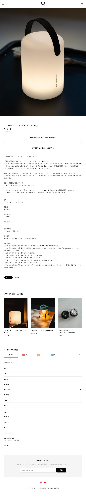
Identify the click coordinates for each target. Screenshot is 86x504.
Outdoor (7, 389)
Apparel (7, 400)
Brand (6, 384)
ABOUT (7, 422)
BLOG (6, 427)
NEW (6, 405)
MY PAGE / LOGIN (12, 440)
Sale (6, 368)
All (5, 374)
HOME (6, 416)
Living (6, 394)
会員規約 (56, 488)
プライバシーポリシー (33, 488)
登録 (61, 470)
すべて (11, 355)
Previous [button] (2, 62)
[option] (43, 62)
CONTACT (8, 446)
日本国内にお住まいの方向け (43, 148)
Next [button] (84, 62)
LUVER (6, 379)
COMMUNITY (9, 433)
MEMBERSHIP (9, 438)
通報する (17, 277)
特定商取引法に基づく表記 (46, 488)
